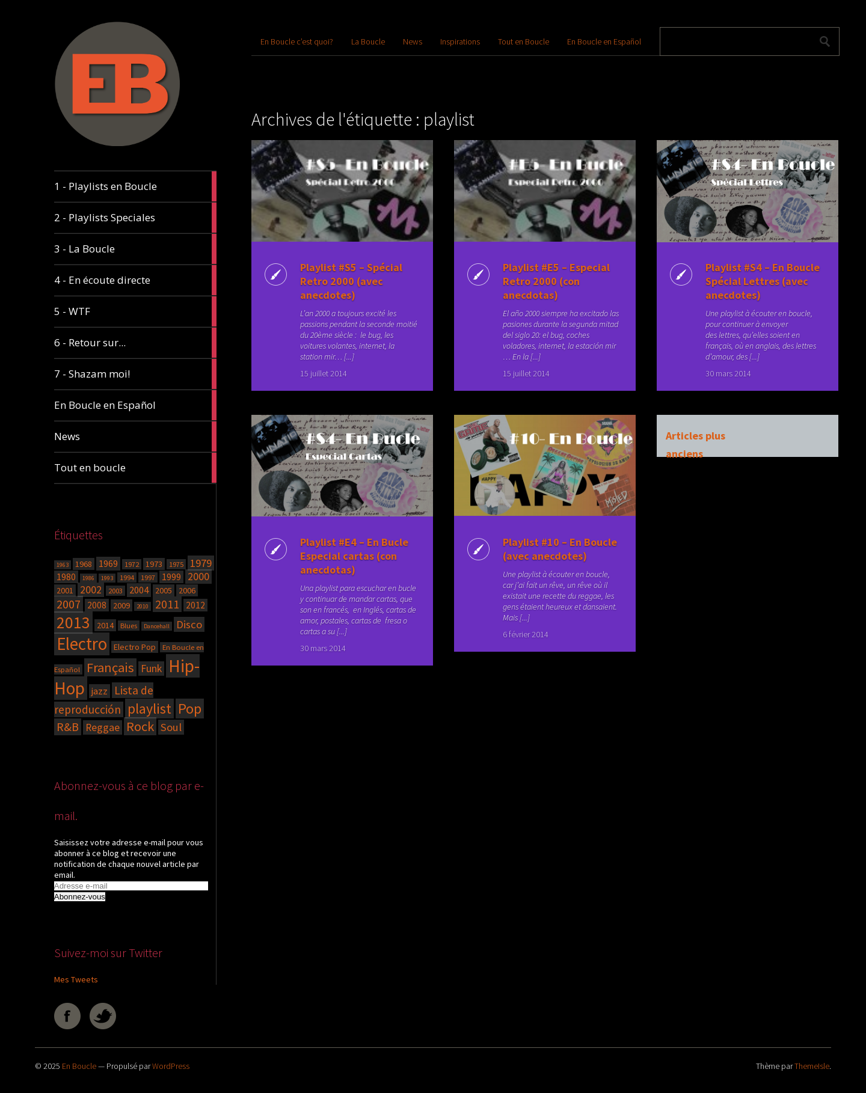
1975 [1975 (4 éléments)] (176, 564)
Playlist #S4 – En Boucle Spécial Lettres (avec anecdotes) (762, 281)
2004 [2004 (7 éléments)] (139, 590)
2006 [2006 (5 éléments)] (187, 590)
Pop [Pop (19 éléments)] (189, 708)
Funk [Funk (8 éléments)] (151, 668)
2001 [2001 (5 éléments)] (65, 590)
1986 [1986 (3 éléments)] (88, 578)
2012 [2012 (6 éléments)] (195, 605)
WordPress (170, 1066)
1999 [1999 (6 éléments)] (171, 577)
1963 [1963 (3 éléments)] (63, 565)
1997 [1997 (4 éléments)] (148, 577)
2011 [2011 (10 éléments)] (167, 604)
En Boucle (79, 1066)
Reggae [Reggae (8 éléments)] (102, 727)
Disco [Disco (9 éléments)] (189, 624)
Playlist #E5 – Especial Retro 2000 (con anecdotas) (555, 281)
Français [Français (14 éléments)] (110, 667)
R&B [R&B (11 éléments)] (68, 727)
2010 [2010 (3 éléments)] (143, 606)
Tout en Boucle (523, 41)
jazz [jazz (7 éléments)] (99, 691)
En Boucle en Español (604, 41)
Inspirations (460, 41)
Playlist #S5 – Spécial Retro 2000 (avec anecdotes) (350, 281)
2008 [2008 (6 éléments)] (96, 605)
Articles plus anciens (695, 437)
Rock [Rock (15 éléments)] (140, 726)
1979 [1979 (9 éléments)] (201, 563)
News (412, 41)
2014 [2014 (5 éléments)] (105, 625)
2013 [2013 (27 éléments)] (73, 622)
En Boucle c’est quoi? (296, 41)
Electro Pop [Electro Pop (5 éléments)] (135, 646)
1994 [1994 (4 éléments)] (127, 577)
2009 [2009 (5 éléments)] (121, 605)
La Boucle (368, 41)
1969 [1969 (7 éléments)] (108, 563)
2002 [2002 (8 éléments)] (91, 589)
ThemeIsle (811, 1066)
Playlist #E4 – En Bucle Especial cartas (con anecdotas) (353, 556)
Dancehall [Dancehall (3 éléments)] (157, 626)
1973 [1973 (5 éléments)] (154, 564)
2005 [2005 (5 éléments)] (163, 590)
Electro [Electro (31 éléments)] (82, 644)
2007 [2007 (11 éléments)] (69, 604)
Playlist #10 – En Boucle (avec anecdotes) (559, 549)
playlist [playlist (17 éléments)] (149, 708)
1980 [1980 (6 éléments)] (66, 577)
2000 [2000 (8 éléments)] (198, 576)
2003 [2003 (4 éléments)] (115, 590)
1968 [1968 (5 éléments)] (83, 564)
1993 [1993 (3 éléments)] (107, 578)
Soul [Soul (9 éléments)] (171, 727)
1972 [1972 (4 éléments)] (131, 564)
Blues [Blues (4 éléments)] (128, 625)
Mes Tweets (76, 979)
